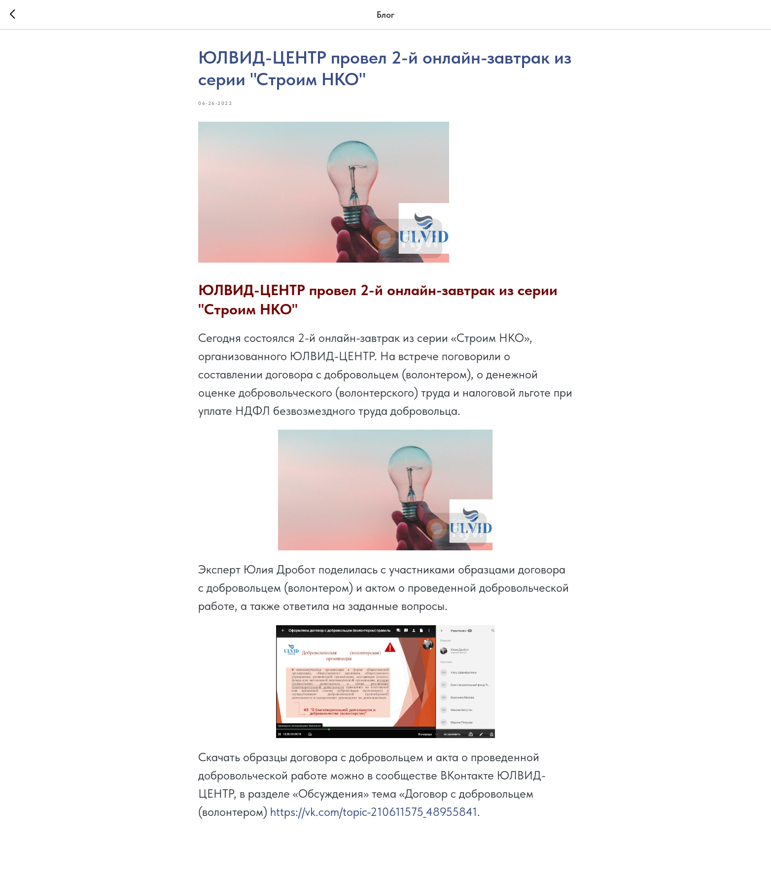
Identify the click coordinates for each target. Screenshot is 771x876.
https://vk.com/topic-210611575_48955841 (373, 812)
